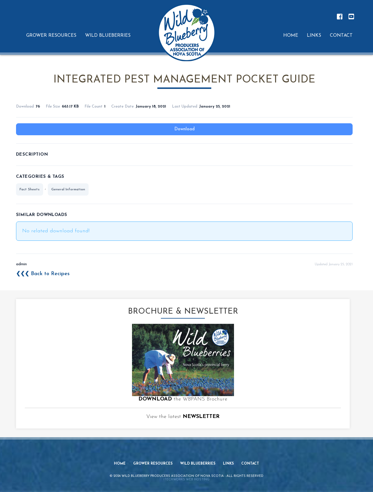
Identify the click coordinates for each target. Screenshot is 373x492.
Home (120, 463)
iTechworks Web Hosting (186, 479)
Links (228, 463)
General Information (68, 189)
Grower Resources (153, 463)
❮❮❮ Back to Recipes (43, 274)
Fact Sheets (30, 189)
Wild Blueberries (197, 463)
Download (184, 129)
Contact (250, 463)
